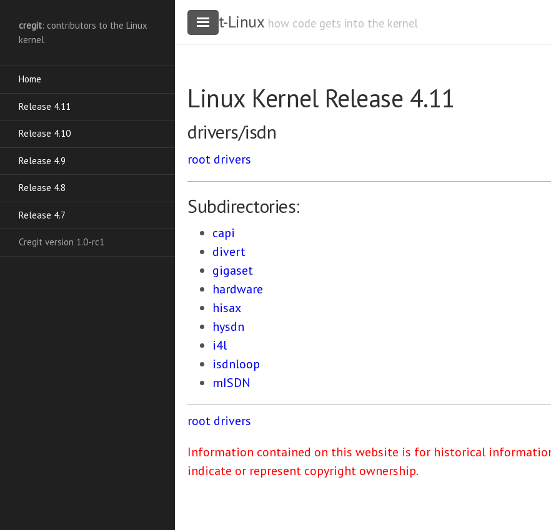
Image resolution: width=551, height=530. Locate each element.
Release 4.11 (45, 106)
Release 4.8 (42, 188)
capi (223, 233)
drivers (232, 159)
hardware (237, 289)
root (199, 159)
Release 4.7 (42, 215)
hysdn (228, 326)
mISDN (231, 383)
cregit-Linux (225, 22)
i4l (219, 345)
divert (229, 251)
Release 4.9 (42, 161)
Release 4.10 (45, 133)
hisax (226, 308)
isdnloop (236, 364)
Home (30, 79)
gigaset (232, 270)
